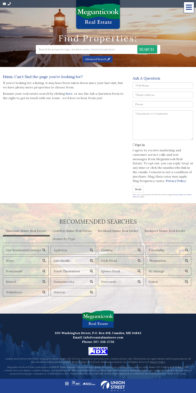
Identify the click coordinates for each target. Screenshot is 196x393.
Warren (59, 292)
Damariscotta (64, 282)
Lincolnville (62, 261)
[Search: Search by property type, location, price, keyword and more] (77, 49)
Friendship (156, 250)
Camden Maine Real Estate (72, 231)
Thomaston (157, 261)
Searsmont (14, 271)
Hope (10, 261)
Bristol (11, 282)
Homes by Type (64, 239)
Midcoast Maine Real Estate (26, 231)
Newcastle (109, 282)
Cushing (107, 250)
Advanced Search (95, 59)
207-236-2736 (103, 342)
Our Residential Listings (23, 250)
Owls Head (109, 261)
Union (153, 282)
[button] (145, 49)
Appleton (60, 250)
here (69, 93)
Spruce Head (110, 271)
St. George (156, 271)
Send (138, 189)
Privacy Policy (176, 181)
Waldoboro (14, 292)
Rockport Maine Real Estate (165, 231)
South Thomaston (67, 271)
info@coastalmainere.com (103, 337)
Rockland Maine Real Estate (118, 231)
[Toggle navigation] (189, 7)
